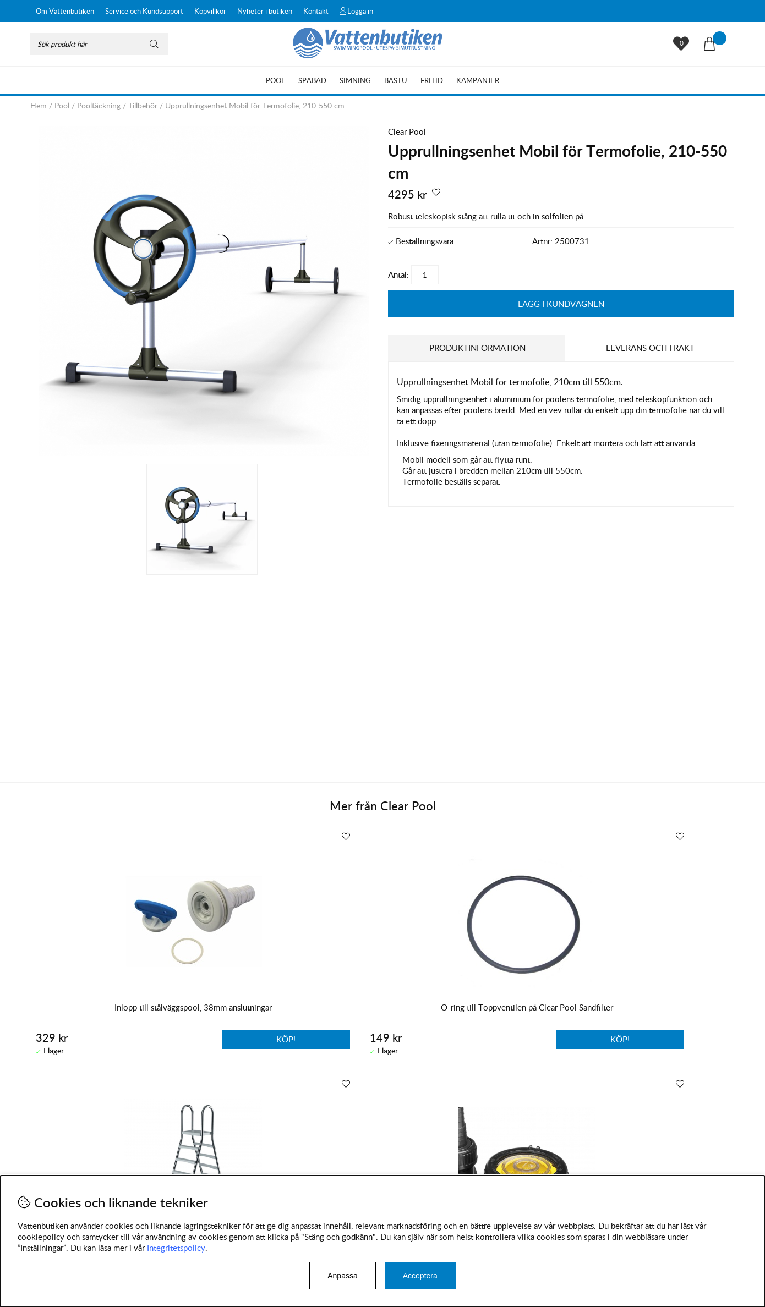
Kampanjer (477, 80)
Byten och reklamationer (74, 1169)
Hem (38, 105)
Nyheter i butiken (264, 11)
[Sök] (99, 44)
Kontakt (316, 11)
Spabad (312, 80)
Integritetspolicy (176, 1247)
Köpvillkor (210, 11)
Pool (275, 80)
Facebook (318, 1172)
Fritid (431, 80)
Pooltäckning (99, 105)
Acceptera (420, 1275)
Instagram (266, 1172)
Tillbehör (142, 105)
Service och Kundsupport (144, 11)
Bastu (395, 80)
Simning (355, 80)
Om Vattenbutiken (65, 11)
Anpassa (342, 1275)
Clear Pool (407, 131)
